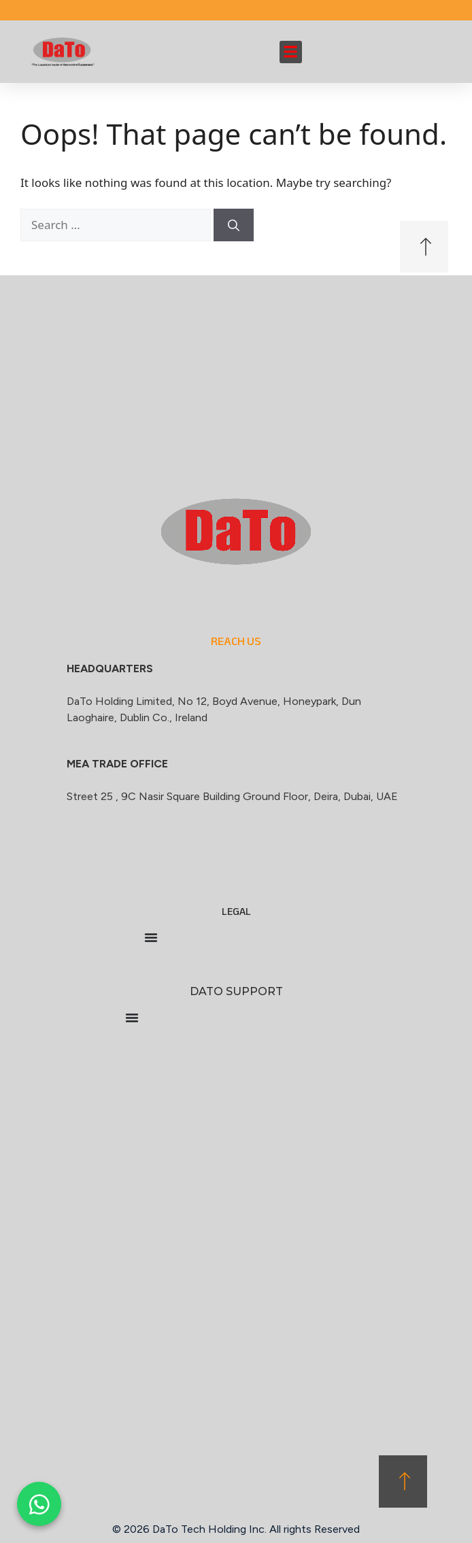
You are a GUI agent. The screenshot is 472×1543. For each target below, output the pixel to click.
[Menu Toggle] (151, 937)
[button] (291, 52)
